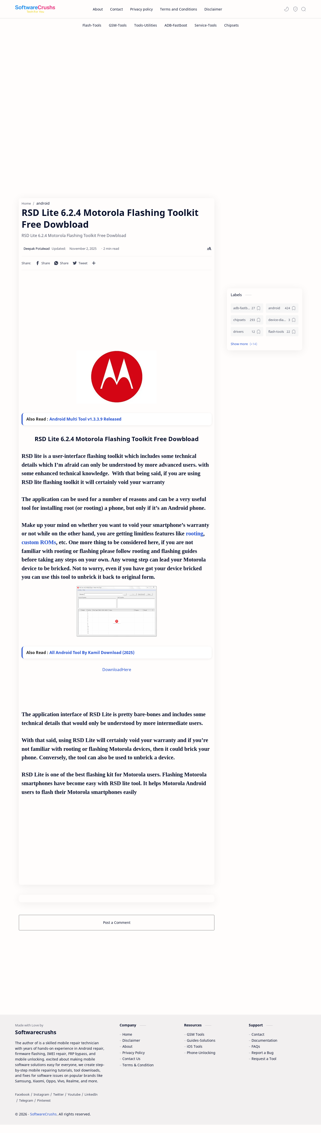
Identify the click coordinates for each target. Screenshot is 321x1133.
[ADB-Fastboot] (176, 25)
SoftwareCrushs (43, 1122)
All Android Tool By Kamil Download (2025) (91, 654)
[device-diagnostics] (282, 322)
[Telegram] (26, 1108)
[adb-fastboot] (247, 310)
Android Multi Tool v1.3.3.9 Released (85, 421)
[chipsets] (247, 322)
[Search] (303, 9)
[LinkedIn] (91, 1102)
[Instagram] (41, 1102)
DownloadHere (116, 672)
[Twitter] (58, 1102)
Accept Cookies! (243, 1115)
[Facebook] (22, 1102)
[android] (282, 310)
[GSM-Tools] (118, 25)
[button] (286, 9)
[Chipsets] (231, 25)
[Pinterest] (44, 1108)
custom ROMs (39, 544)
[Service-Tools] (206, 25)
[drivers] (247, 333)
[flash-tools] (282, 333)
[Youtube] (74, 1102)
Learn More (274, 1115)
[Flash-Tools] (92, 25)
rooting (194, 536)
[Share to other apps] (94, 265)
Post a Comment (116, 924)
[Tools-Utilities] (145, 25)
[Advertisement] (160, 75)
